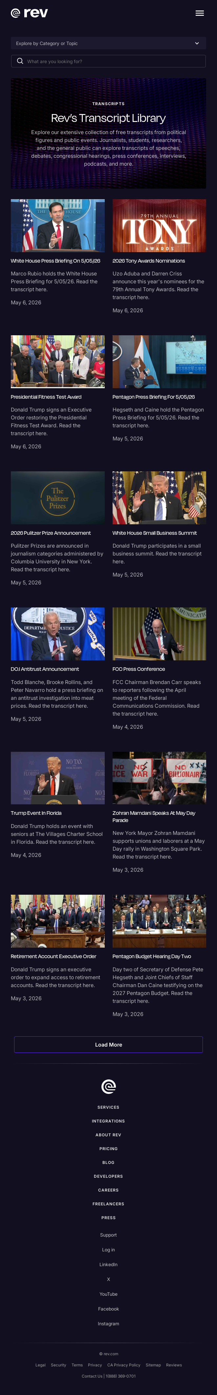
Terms (77, 1364)
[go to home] (108, 1086)
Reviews (174, 1364)
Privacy (95, 1364)
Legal (40, 1364)
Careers (108, 1190)
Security (58, 1364)
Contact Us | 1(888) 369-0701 (109, 1376)
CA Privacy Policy (124, 1364)
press (108, 1217)
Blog (108, 1162)
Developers (108, 1176)
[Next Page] (108, 1044)
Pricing (108, 1148)
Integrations (108, 1121)
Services (108, 1107)
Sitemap (153, 1364)
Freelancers (108, 1203)
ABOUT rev (108, 1134)
